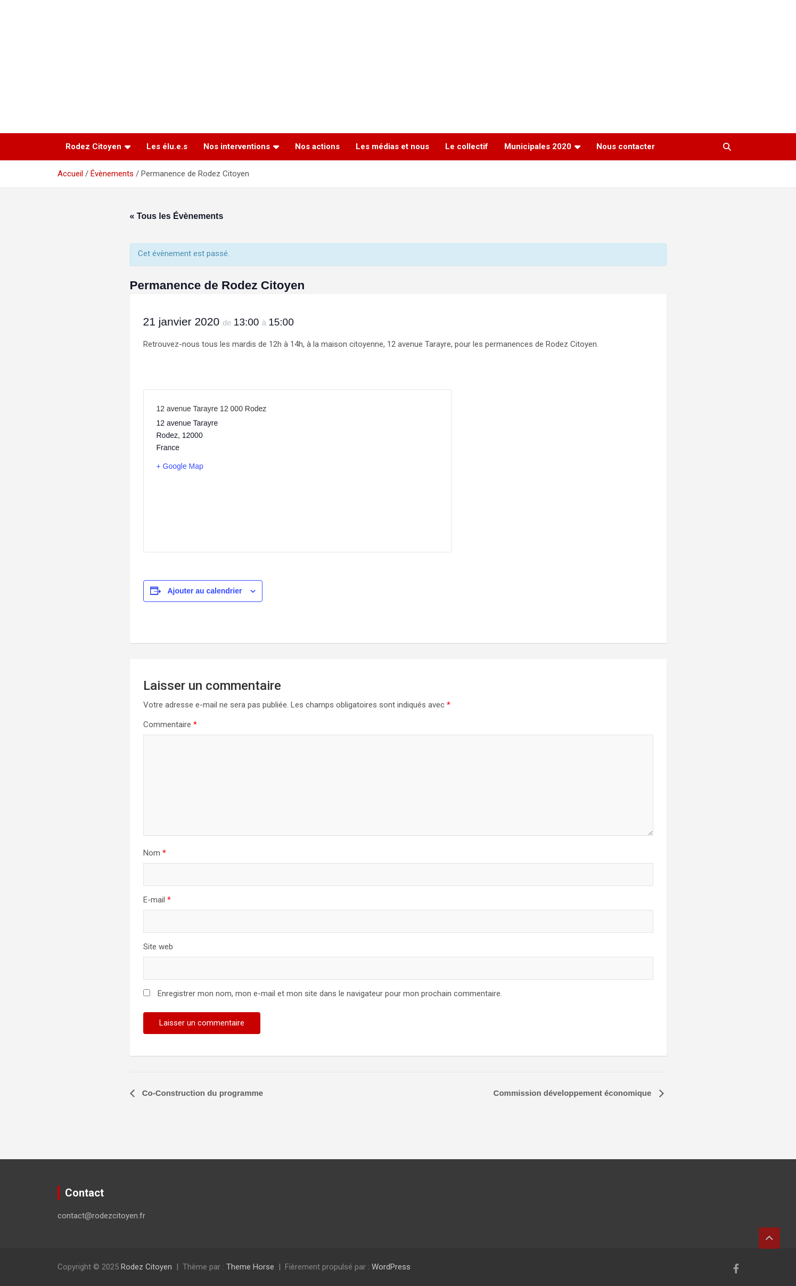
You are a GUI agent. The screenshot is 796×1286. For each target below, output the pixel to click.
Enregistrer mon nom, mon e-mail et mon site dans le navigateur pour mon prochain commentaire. (330, 993)
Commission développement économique (574, 1092)
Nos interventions (236, 146)
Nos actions (317, 146)
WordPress (391, 1267)
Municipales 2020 (537, 146)
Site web (158, 946)
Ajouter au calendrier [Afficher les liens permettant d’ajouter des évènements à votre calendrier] (204, 591)
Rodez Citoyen (93, 146)
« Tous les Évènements (177, 216)
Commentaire (170, 724)
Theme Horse (250, 1267)
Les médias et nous (392, 146)
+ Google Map (180, 466)
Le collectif (466, 146)
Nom (154, 853)
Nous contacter (625, 146)
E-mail (157, 900)
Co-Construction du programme (202, 1092)
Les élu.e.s (166, 146)
